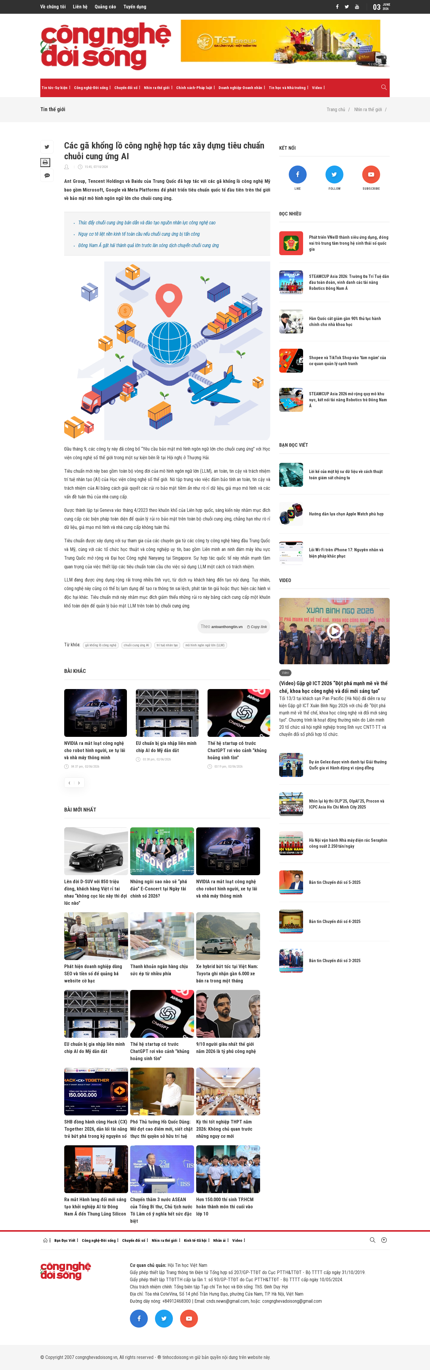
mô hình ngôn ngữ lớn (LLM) (205, 645)
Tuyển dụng (134, 7)
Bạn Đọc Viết (64, 1240)
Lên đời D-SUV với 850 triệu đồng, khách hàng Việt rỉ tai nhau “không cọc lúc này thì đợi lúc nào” (95, 892)
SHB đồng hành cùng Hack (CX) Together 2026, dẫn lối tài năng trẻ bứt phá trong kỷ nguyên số (95, 1129)
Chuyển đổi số (125, 87)
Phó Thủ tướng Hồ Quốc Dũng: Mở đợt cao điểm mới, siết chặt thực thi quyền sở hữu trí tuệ (161, 1129)
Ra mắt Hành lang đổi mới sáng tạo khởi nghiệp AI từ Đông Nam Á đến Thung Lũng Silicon (95, 1207)
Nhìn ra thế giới (157, 87)
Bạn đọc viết (293, 445)
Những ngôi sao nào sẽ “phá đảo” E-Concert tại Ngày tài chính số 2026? (158, 889)
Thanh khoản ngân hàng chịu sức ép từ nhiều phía (159, 970)
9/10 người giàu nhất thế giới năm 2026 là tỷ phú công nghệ (226, 1047)
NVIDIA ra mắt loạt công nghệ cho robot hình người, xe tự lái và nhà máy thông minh (94, 750)
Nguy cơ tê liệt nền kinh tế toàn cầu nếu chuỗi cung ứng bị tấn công (139, 234)
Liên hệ (80, 7)
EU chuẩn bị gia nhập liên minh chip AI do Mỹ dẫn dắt (166, 746)
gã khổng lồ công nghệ (100, 645)
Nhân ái (219, 1240)
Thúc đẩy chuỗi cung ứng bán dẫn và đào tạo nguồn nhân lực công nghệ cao (147, 223)
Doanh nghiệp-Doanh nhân (240, 87)
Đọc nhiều (290, 214)
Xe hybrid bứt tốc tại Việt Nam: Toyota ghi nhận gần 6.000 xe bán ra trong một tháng (227, 974)
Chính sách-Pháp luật (194, 87)
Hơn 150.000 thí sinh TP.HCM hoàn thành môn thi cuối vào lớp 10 (225, 1207)
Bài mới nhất (80, 809)
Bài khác (75, 671)
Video (317, 87)
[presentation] (69, 782)
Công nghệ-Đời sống (91, 87)
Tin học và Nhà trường (287, 87)
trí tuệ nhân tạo (167, 645)
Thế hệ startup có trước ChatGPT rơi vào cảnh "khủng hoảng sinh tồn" (237, 750)
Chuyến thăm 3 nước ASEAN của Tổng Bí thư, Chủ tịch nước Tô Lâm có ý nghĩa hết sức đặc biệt (161, 1210)
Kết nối (287, 148)
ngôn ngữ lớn (187, 471)
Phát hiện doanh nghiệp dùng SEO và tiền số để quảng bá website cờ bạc (93, 974)
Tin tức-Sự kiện (54, 87)
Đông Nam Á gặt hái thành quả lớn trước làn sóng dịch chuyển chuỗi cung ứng (148, 245)
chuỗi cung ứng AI (136, 645)
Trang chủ (336, 109)
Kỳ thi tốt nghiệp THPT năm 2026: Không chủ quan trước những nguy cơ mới (224, 1129)
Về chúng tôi (53, 7)
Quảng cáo (105, 7)
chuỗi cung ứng (175, 606)
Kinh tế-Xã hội (195, 1240)
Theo (234, 626)
